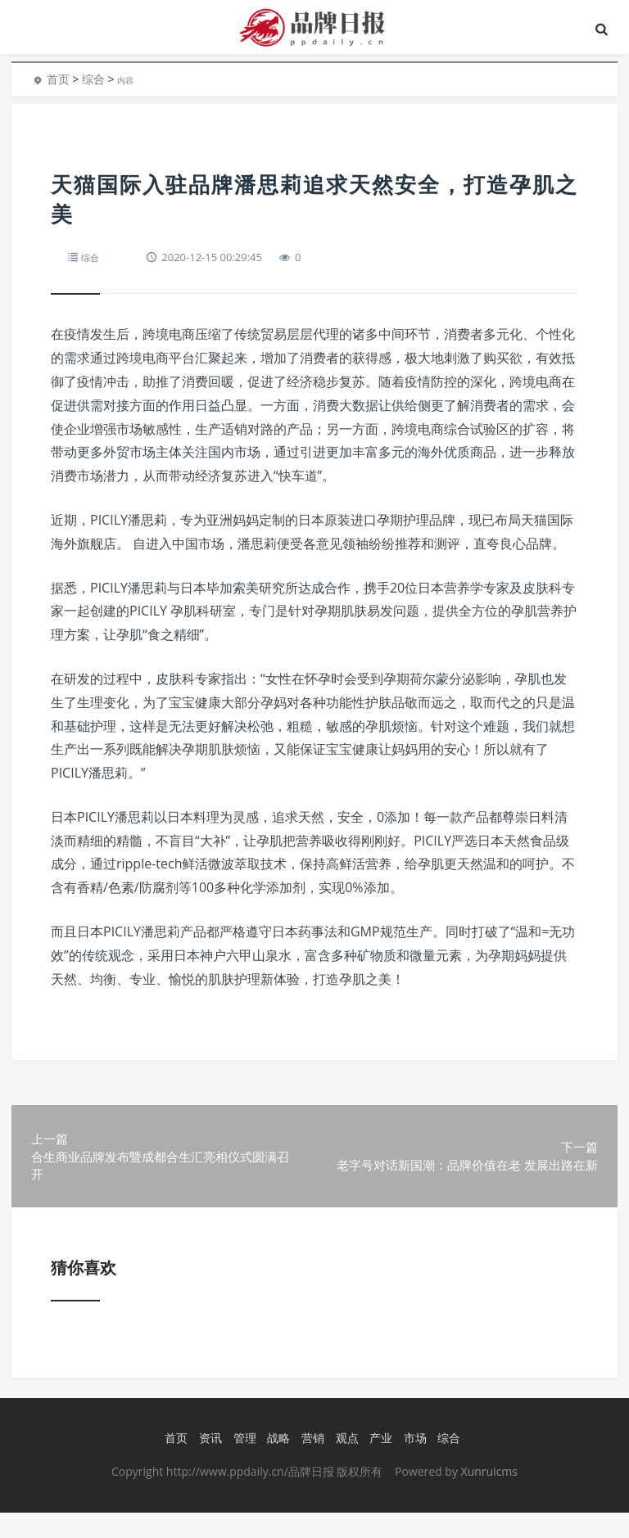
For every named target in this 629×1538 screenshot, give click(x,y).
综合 (93, 79)
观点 (344, 1464)
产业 (378, 1464)
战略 (276, 1464)
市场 (412, 1464)
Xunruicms (489, 1496)
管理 (242, 1464)
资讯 (208, 1464)
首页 (58, 79)
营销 (310, 1464)
